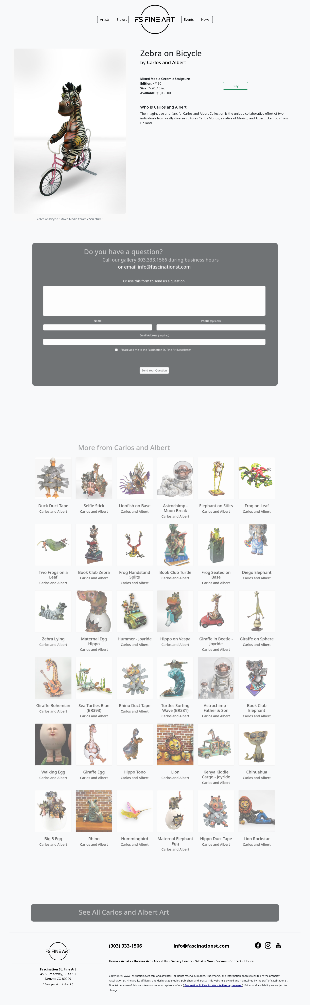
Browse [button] (121, 19)
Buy (235, 86)
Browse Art (142, 961)
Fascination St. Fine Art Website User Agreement (213, 985)
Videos (221, 961)
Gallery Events (182, 961)
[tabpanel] (215, 118)
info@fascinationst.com (201, 945)
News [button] (205, 19)
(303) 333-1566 (125, 945)
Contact (236, 961)
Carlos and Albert (166, 62)
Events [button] (189, 19)
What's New (204, 961)
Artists (126, 961)
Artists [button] (105, 19)
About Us (161, 961)
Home (113, 961)
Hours (249, 961)
